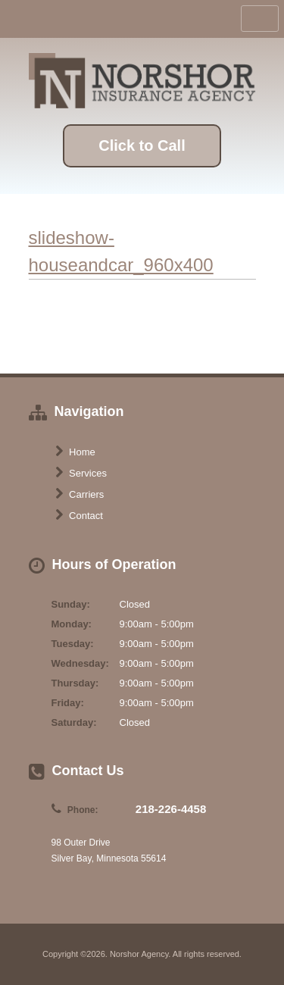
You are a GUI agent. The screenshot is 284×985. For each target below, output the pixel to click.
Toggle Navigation (260, 18)
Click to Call (141, 145)
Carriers (80, 494)
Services (81, 473)
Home (75, 452)
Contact (79, 515)
